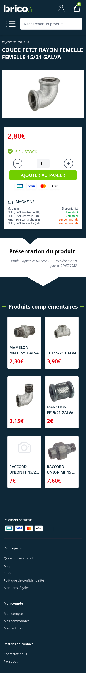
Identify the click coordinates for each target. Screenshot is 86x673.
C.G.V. (8, 573)
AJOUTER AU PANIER (43, 175)
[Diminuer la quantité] (17, 163)
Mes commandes (16, 621)
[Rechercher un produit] (50, 24)
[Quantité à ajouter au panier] (43, 163)
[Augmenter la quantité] (68, 163)
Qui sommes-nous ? (18, 558)
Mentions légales (16, 588)
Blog (7, 565)
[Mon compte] (61, 8)
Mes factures (13, 628)
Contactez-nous (15, 654)
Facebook (11, 661)
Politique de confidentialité (24, 580)
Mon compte (13, 613)
